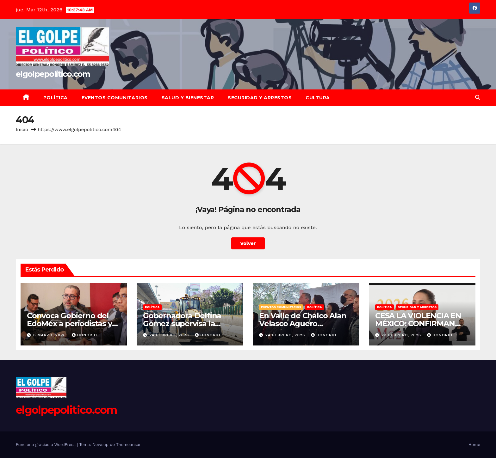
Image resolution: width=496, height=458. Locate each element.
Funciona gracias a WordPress (46, 444)
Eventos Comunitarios (115, 98)
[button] (477, 98)
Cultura (318, 98)
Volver (248, 243)
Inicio (22, 129)
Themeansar (128, 444)
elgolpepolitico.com (53, 74)
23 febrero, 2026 (402, 335)
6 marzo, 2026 (50, 335)
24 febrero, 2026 (169, 335)
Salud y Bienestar (188, 98)
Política (55, 98)
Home (474, 444)
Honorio (84, 335)
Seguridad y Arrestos (260, 98)
